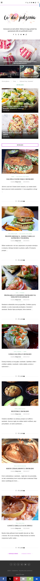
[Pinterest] (31, 2)
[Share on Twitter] (20, 201)
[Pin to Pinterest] (22, 201)
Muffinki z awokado (20, 411)
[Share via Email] (24, 201)
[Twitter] (27, 2)
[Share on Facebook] (18, 201)
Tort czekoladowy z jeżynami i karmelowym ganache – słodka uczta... (10, 74)
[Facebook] (13, 34)
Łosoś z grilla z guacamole (20, 526)
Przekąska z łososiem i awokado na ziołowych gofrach (20, 296)
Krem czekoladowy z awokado (20, 468)
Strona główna (5, 81)
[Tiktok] (35, 2)
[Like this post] (16, 201)
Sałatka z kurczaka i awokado (20, 179)
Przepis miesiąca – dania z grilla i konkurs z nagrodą (20, 237)
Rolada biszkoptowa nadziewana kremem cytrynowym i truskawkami (30, 74)
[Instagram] (29, 2)
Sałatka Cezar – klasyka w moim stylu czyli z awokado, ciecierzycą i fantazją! (17, 107)
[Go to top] (20, 574)
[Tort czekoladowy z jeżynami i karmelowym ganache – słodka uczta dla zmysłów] (10, 72)
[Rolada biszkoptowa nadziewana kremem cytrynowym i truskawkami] (30, 72)
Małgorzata (18, 182)
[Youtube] (33, 2)
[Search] (38, 2)
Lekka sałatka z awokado (19, 354)
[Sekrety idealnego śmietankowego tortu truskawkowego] (20, 52)
